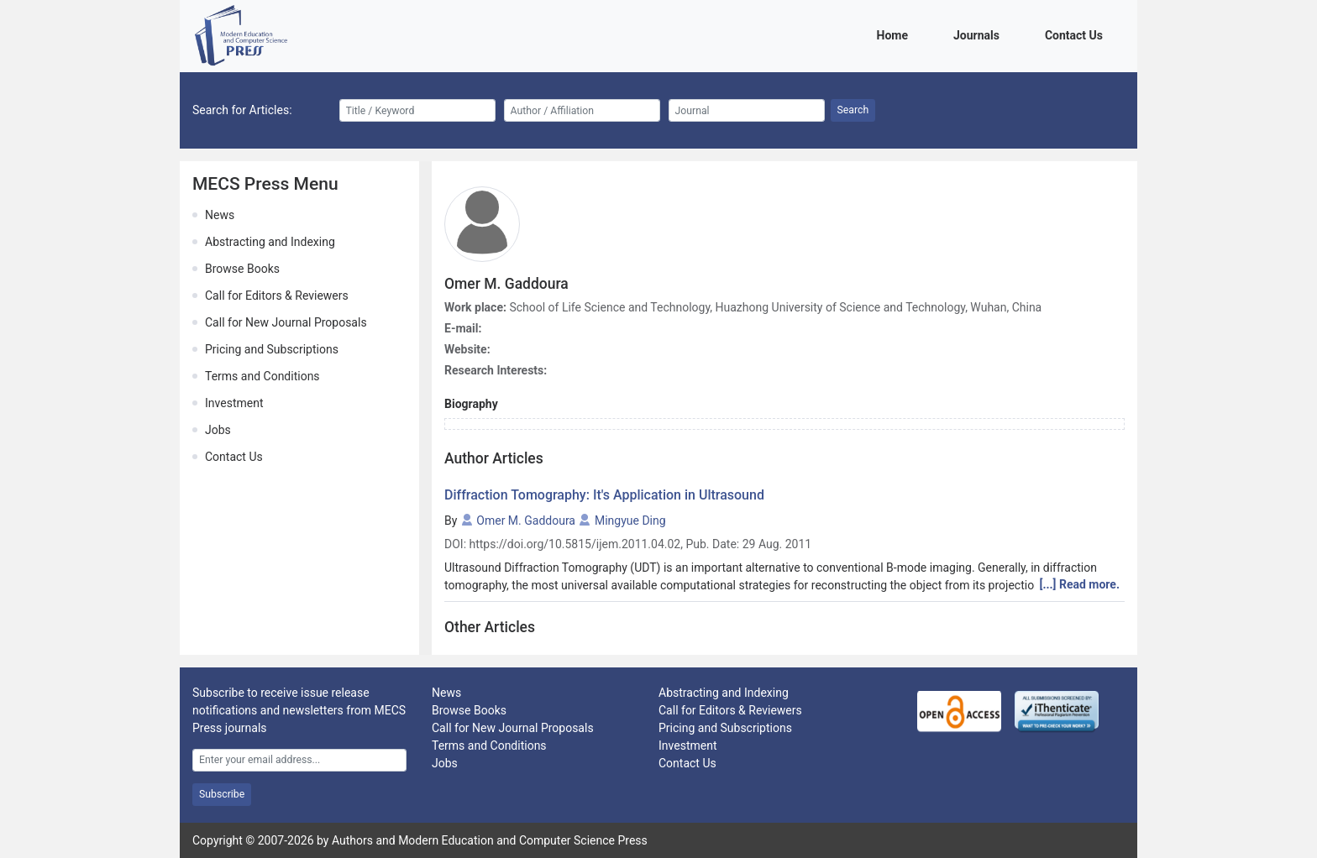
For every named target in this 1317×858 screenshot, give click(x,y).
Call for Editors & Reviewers (277, 295)
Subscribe (221, 794)
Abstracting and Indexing (270, 242)
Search (853, 110)
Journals (979, 34)
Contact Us (1077, 34)
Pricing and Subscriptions (271, 349)
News (219, 215)
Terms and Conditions (262, 376)
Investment (234, 403)
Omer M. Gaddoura (525, 520)
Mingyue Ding (630, 520)
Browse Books (242, 268)
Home (895, 34)
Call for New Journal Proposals (286, 322)
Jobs (218, 430)
